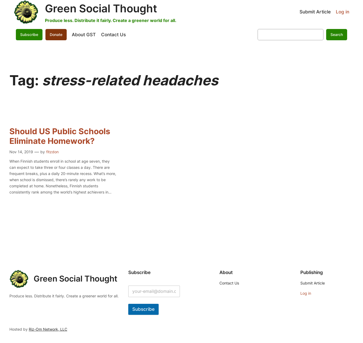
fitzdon (52, 151)
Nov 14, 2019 (21, 151)
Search (336, 34)
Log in (342, 11)
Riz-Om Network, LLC (48, 329)
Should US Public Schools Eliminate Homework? (59, 136)
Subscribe (29, 34)
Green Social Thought (101, 8)
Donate (56, 34)
